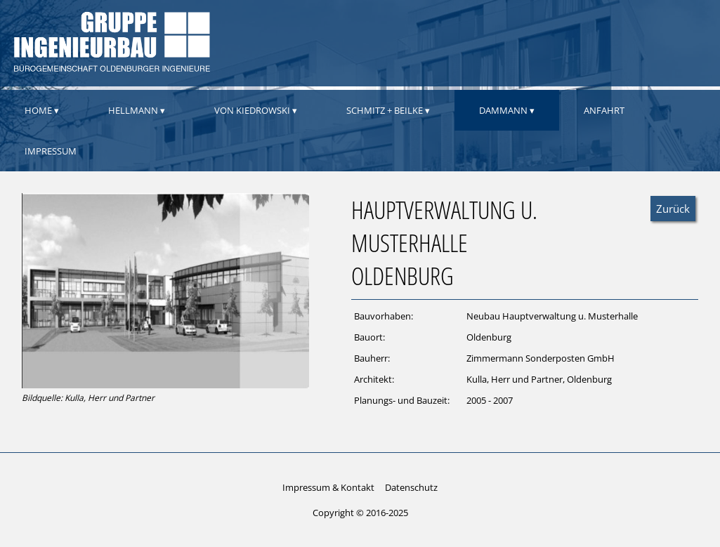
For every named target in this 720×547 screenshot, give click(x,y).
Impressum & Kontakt (328, 487)
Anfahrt (604, 110)
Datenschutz (411, 487)
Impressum (51, 151)
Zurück (673, 209)
